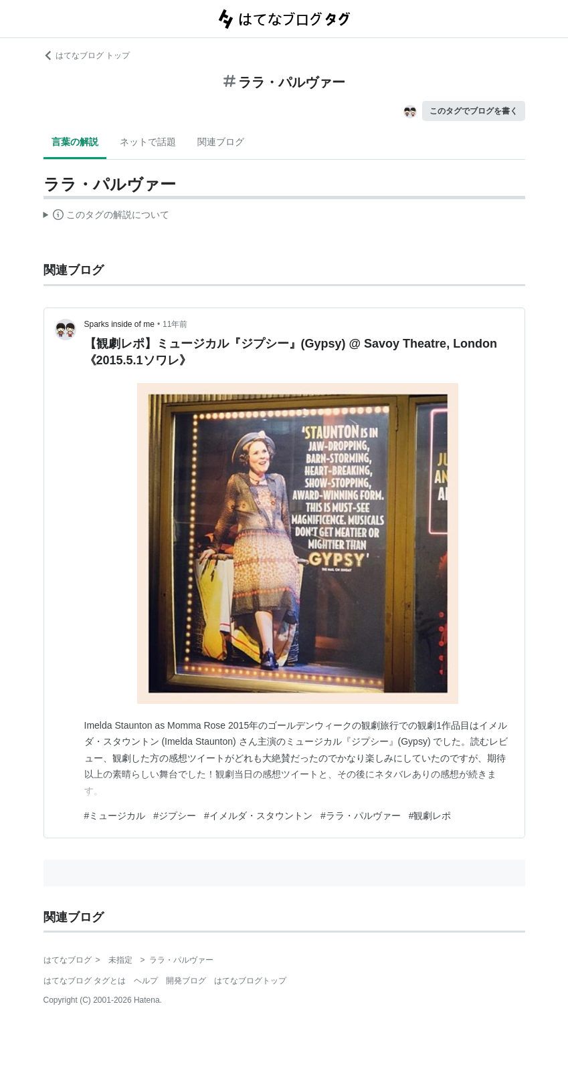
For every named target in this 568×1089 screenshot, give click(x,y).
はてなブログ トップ (86, 55)
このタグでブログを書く (474, 111)
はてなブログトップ (250, 980)
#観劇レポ (430, 815)
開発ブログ (186, 980)
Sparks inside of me (119, 324)
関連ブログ (220, 141)
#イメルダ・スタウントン (258, 815)
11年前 (175, 324)
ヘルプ (146, 980)
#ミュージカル (115, 815)
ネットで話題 (148, 141)
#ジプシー (174, 815)
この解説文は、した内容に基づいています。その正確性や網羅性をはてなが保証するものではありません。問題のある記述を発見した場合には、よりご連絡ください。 (106, 216)
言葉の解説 (75, 141)
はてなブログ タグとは (84, 980)
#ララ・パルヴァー (360, 815)
